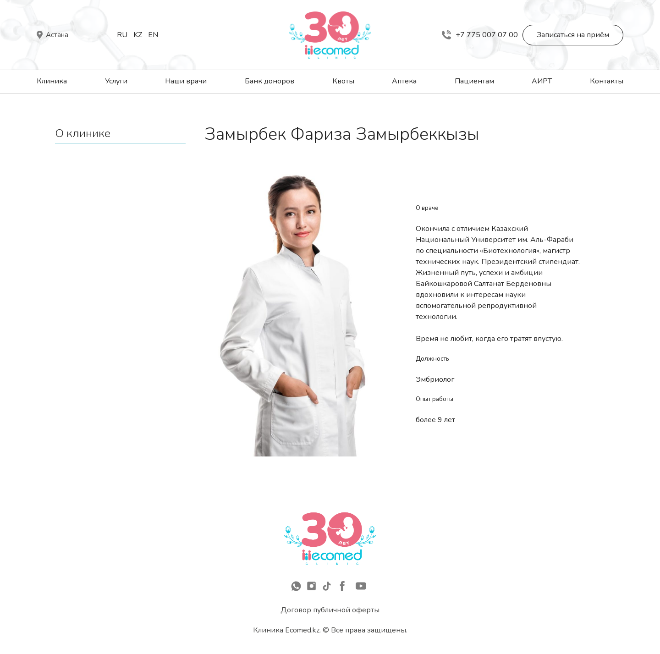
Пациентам (474, 81)
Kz (137, 35)
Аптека (404, 81)
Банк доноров (269, 81)
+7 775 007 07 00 (480, 35)
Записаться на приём (573, 35)
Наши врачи (186, 81)
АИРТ (542, 81)
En (153, 35)
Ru (122, 35)
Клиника (52, 81)
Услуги (116, 81)
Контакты (606, 81)
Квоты (343, 81)
